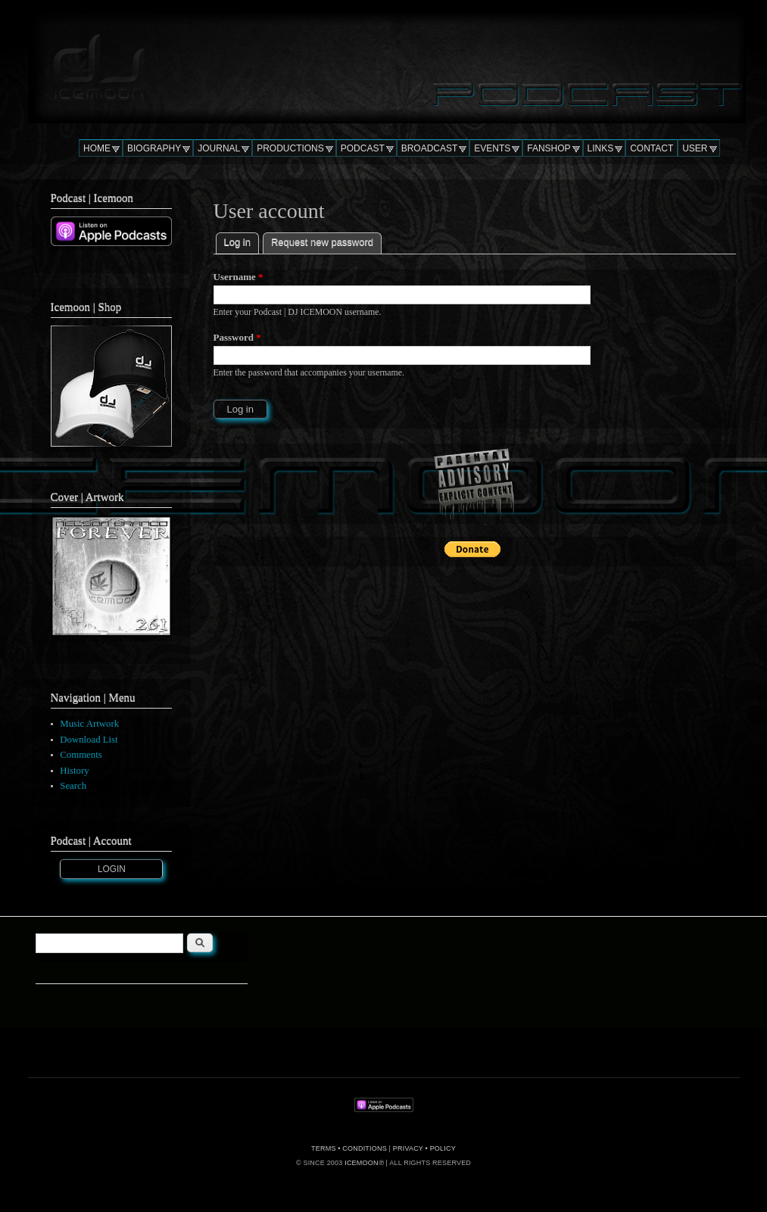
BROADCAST (429, 148)
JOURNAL (219, 148)
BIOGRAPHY (154, 148)
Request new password (322, 242)
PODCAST (363, 148)
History (74, 770)
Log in (241, 240)
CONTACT (651, 148)
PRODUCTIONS (290, 148)
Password (237, 337)
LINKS (601, 148)
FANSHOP (548, 148)
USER (694, 148)
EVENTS (492, 148)
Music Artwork (89, 723)
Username (238, 276)
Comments (80, 754)
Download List (88, 739)
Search (73, 785)
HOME (97, 148)
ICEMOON (361, 1163)
